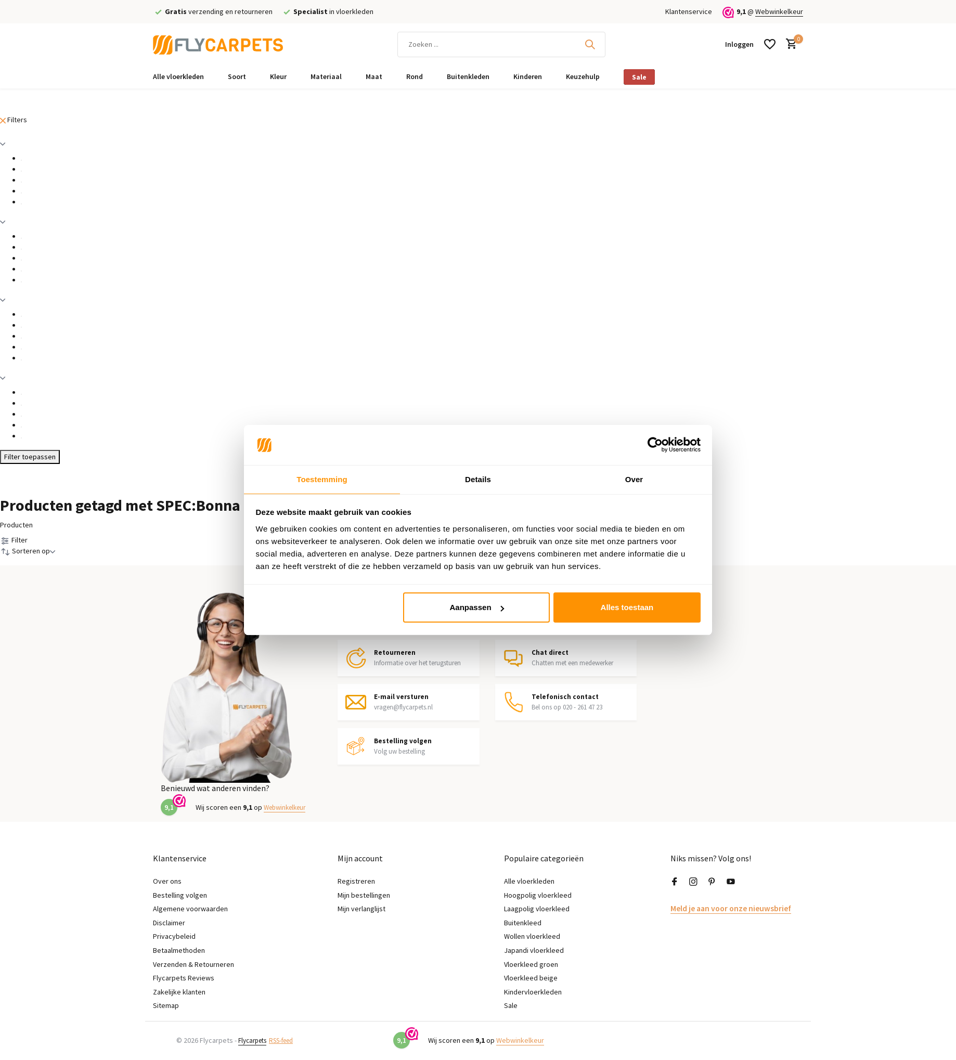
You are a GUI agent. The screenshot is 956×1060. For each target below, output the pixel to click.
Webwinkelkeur (779, 11)
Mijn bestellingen (364, 895)
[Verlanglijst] (770, 44)
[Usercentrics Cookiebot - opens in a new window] (655, 444)
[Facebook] (674, 882)
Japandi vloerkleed (534, 950)
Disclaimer (169, 922)
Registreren (356, 881)
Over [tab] (634, 478)
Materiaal (326, 76)
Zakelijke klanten (179, 992)
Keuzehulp (583, 76)
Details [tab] (478, 478)
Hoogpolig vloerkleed (538, 895)
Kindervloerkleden (533, 992)
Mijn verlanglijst (361, 908)
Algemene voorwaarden (190, 908)
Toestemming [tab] (321, 478)
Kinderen (527, 76)
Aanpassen (477, 607)
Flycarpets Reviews (183, 978)
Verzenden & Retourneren (193, 964)
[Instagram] (693, 882)
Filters (13, 119)
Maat (374, 76)
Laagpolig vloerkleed (537, 908)
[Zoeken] (501, 44)
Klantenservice (688, 11)
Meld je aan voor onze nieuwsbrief (723, 907)
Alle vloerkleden (178, 76)
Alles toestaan (627, 607)
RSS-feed (289, 1040)
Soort (237, 76)
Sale (639, 77)
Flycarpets (255, 1040)
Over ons (167, 881)
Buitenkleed (522, 922)
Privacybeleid (174, 936)
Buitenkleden (468, 76)
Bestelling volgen (180, 895)
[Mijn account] (739, 44)
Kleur (278, 76)
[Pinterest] (712, 882)
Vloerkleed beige (531, 978)
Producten (16, 524)
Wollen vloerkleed (532, 936)
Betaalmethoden (179, 950)
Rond (414, 76)
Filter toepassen (30, 456)
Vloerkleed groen (531, 964)
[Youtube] (731, 882)
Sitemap (166, 1006)
